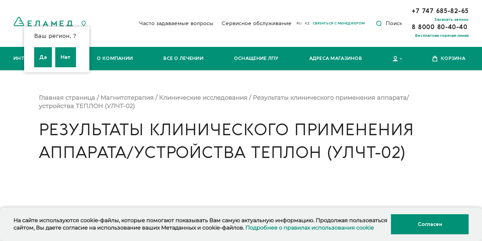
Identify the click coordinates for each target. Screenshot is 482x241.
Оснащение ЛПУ (256, 58)
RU (299, 23)
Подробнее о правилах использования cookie (309, 228)
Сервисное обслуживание (257, 23)
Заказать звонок (451, 19)
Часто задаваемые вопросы (176, 23)
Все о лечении (183, 58)
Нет (66, 57)
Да (43, 57)
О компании (115, 58)
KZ (307, 23)
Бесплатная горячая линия (442, 35)
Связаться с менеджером (339, 23)
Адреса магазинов (335, 58)
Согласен (430, 224)
